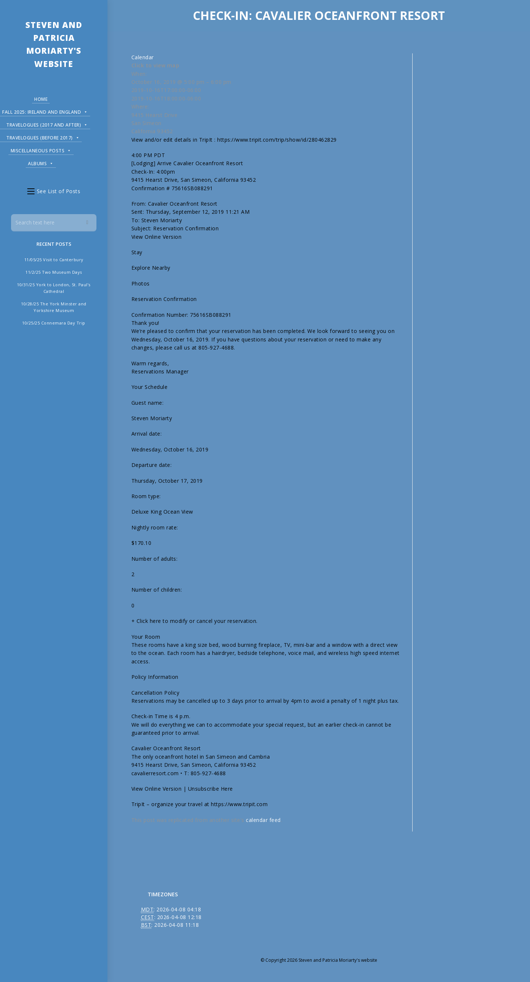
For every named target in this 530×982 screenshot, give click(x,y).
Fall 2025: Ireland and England (45, 111)
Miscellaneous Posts (41, 149)
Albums (41, 162)
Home (40, 99)
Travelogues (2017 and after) (47, 123)
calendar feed (263, 819)
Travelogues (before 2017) (43, 136)
